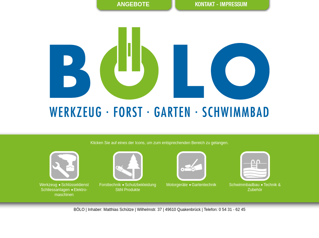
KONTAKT (205, 4)
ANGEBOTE (133, 5)
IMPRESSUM (233, 4)
